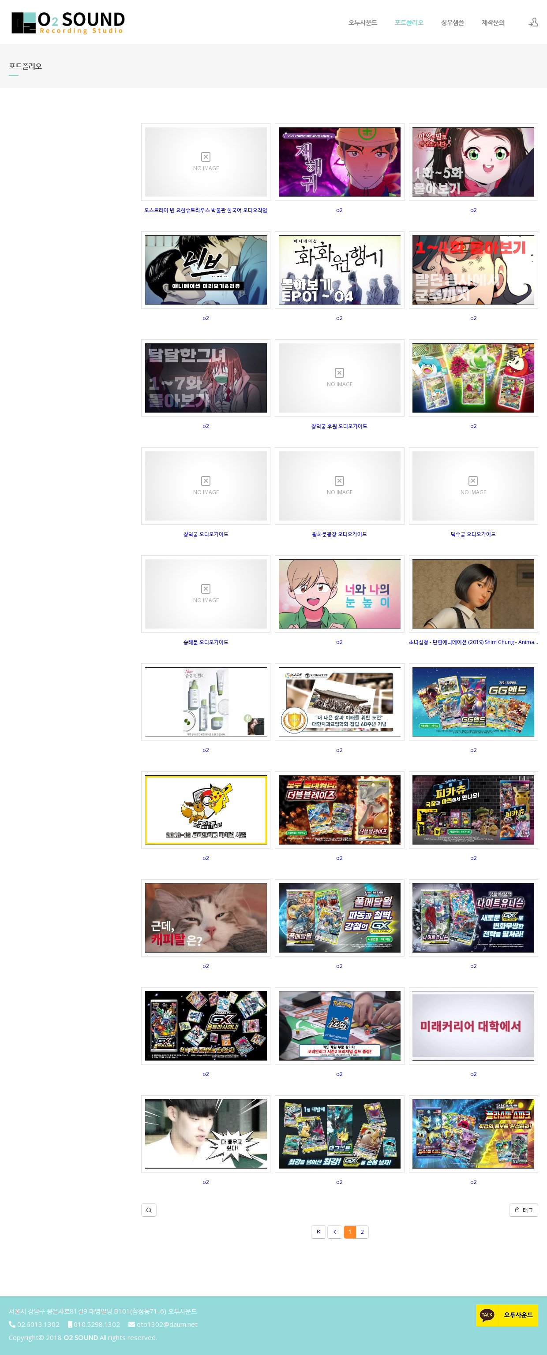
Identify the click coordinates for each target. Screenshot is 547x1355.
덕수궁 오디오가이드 (473, 534)
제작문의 (493, 22)
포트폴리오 (409, 22)
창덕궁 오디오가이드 (206, 534)
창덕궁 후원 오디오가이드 (339, 426)
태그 (523, 1210)
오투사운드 (362, 22)
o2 (339, 210)
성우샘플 (452, 22)
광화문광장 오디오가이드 (339, 534)
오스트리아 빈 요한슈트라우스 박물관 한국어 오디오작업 (205, 210)
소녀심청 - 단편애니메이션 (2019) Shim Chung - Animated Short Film (473, 642)
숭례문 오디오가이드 (206, 642)
